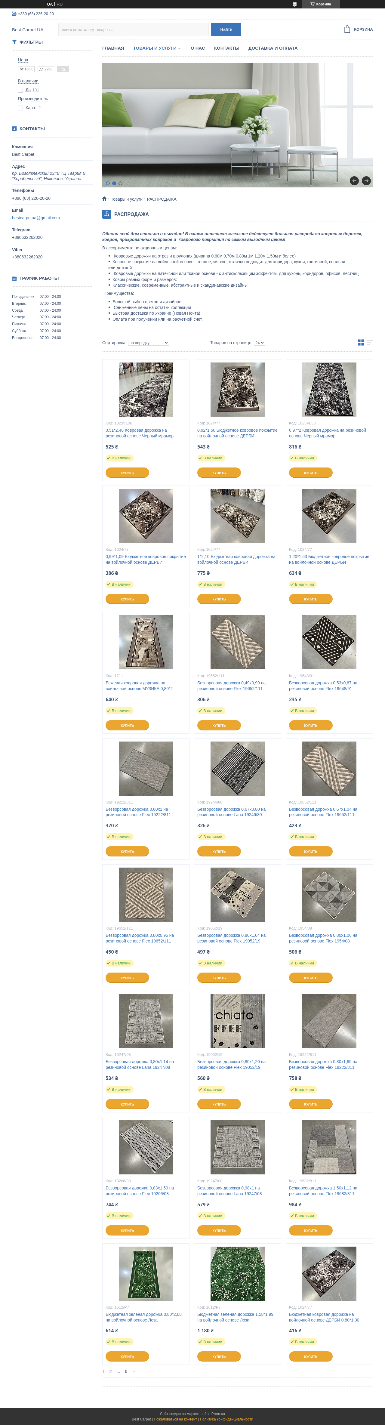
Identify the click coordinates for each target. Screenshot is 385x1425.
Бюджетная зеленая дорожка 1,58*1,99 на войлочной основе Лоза (235, 1317)
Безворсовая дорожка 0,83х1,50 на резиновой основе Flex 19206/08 (140, 1191)
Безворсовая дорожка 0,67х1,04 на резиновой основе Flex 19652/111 (323, 812)
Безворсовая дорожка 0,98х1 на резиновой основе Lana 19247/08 (229, 1191)
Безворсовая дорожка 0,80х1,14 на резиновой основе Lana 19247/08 (140, 1064)
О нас (198, 48)
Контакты (226, 48)
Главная (113, 48)
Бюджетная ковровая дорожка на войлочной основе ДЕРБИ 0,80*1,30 (324, 1317)
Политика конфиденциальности (226, 1419)
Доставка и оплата (273, 48)
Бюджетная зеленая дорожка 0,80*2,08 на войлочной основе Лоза (144, 1317)
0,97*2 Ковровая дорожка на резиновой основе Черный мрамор (327, 433)
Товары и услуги (155, 48)
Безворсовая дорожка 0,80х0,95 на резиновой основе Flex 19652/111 (140, 938)
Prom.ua (218, 1414)
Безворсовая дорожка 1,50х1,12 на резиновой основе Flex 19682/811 (323, 1191)
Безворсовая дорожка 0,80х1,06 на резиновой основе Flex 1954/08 (323, 938)
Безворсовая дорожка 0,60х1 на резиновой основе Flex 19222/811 (138, 812)
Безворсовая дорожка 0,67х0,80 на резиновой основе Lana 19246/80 (231, 812)
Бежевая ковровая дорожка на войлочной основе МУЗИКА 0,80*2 (139, 685)
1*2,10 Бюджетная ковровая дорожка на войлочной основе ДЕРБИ (236, 559)
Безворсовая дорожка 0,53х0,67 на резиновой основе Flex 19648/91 (323, 685)
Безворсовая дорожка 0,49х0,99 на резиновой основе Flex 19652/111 (231, 685)
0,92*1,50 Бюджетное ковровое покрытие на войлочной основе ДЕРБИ (237, 433)
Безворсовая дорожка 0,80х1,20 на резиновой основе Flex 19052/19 (231, 1064)
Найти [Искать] (226, 29)
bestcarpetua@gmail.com (36, 217)
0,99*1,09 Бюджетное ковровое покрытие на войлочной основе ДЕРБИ (146, 559)
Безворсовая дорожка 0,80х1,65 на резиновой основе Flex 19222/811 (323, 1064)
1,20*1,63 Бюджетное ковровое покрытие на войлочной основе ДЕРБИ (329, 559)
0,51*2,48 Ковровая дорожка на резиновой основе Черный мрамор (140, 433)
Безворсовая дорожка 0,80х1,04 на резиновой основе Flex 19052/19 (231, 938)
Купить (127, 473)
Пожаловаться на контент (175, 1419)
